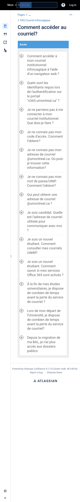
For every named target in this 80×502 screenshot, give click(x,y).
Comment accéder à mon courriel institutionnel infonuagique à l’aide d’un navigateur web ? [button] (39, 65)
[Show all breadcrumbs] (30, 14)
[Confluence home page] (4, 5)
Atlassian (45, 380)
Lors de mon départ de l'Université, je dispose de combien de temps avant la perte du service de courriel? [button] (41, 319)
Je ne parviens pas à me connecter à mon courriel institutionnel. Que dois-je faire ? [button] (41, 116)
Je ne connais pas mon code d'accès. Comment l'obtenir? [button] (41, 136)
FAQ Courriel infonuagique (35, 20)
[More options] (70, 15)
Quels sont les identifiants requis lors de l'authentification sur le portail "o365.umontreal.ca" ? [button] (41, 92)
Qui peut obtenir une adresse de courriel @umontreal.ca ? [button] (38, 199)
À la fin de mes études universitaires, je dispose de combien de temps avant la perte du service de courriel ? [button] (41, 293)
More (10, 5)
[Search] (19, 5)
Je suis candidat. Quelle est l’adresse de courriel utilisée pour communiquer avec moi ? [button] (41, 221)
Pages (21, 14)
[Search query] (37, 5)
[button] (63, 5)
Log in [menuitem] (72, 5)
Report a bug (36, 372)
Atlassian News (54, 372)
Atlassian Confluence (34, 369)
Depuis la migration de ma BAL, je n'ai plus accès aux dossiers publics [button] (40, 344)
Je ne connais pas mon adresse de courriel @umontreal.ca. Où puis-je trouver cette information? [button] (41, 159)
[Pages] (5, 26)
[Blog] (5, 34)
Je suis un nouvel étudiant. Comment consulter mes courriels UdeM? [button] (41, 246)
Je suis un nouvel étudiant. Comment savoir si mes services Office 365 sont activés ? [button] (41, 268)
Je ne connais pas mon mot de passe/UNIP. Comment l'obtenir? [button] (40, 181)
